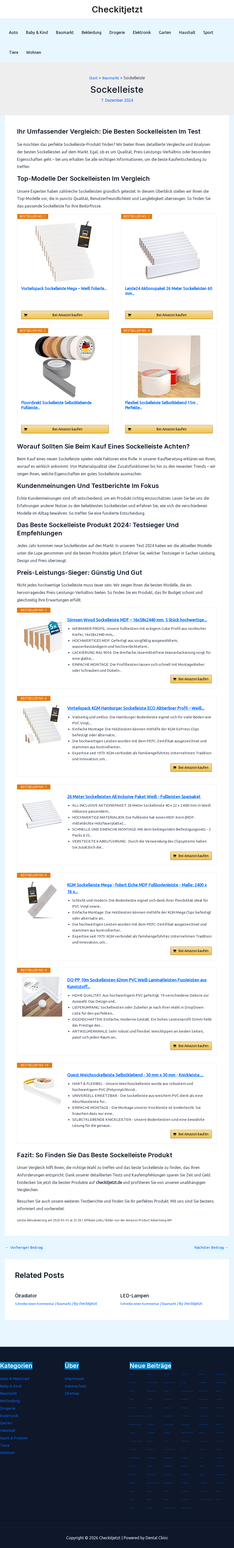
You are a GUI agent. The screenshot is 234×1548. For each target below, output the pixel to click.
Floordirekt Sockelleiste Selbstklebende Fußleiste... (56, 405)
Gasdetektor (132, 1499)
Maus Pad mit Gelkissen (151, 1474)
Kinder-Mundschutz (150, 1424)
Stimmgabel (218, 1391)
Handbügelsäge (202, 1374)
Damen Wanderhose (186, 1482)
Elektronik (142, 32)
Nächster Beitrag (211, 1274)
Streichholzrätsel (133, 1407)
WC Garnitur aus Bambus (204, 1399)
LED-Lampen (135, 1323)
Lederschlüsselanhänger (168, 1457)
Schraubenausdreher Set (151, 1391)
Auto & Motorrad (15, 1378)
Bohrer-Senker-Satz (133, 1466)
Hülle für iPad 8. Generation (169, 1449)
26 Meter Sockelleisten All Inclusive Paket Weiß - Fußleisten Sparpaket (137, 815)
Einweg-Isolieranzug (185, 1424)
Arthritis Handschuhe (220, 1482)
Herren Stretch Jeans (220, 1441)
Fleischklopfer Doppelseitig (152, 1382)
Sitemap (72, 1393)
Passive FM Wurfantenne (221, 1466)
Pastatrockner (132, 1374)
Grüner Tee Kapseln (202, 1482)
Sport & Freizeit (14, 1438)
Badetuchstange (185, 1407)
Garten (165, 32)
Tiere (13, 52)
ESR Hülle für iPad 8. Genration (153, 1482)
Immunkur (201, 1457)
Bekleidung (91, 32)
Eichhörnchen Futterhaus (169, 1424)
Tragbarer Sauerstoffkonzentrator (136, 1424)
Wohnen (33, 52)
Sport (208, 32)
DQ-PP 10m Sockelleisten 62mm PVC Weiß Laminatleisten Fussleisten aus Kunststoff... (137, 1006)
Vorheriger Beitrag (24, 1274)
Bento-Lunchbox (133, 1382)
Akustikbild (166, 1491)
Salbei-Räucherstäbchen (203, 1416)
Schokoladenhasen (168, 1399)
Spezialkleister (132, 1508)
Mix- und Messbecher (186, 1474)
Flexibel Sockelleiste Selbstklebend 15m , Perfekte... (161, 405)
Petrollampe (218, 1499)
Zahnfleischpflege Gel (186, 1499)
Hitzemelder (218, 1491)
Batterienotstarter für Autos (221, 1474)
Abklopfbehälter (185, 1399)
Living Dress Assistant (151, 1432)
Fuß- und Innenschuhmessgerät (170, 1508)
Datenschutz (76, 1386)
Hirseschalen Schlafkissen (220, 1432)
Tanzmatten (132, 1399)
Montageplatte (133, 1432)
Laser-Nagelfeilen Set (151, 1449)
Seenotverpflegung (168, 1474)
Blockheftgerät (167, 1407)
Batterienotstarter (150, 1441)
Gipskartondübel (202, 1449)
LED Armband (132, 1491)
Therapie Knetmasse (150, 1416)
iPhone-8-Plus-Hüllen (203, 1491)
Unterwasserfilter (185, 1457)
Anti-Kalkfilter (166, 1499)
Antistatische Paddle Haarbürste (222, 1382)
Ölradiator (27, 1323)
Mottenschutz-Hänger (186, 1416)
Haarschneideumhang (186, 1441)
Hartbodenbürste (133, 1474)
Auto (13, 32)
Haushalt (187, 32)
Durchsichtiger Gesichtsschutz (204, 1424)
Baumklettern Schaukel (151, 1457)
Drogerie (117, 32)
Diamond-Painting (185, 1491)
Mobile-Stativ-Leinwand (221, 1407)
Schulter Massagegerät (203, 1382)
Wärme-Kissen (166, 1441)
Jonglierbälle (184, 1374)
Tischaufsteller (218, 1424)
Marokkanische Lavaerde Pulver (205, 1407)
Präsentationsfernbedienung (221, 1374)
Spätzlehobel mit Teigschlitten (187, 1432)
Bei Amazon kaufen (67, 315)
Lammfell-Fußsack (219, 1457)
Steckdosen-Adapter (133, 1449)
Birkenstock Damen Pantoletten (136, 1441)
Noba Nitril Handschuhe (203, 1391)
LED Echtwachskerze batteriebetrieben (206, 1499)
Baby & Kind (37, 32)
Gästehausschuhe (167, 1432)
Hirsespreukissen (202, 1432)
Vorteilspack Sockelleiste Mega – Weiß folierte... (63, 288)
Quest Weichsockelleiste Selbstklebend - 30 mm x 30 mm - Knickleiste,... (138, 1100)
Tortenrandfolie (202, 1466)
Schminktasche (201, 1474)
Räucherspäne (149, 1499)
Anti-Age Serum (150, 1491)
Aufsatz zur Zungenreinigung (187, 1508)
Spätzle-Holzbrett (150, 1466)
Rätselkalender (167, 1391)
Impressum (75, 1378)
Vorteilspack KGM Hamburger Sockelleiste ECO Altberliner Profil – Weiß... (133, 721)
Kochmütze (149, 1374)
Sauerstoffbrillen (150, 1399)
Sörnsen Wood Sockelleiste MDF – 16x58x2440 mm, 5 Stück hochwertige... (126, 624)
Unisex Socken (184, 1466)
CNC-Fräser (184, 1449)
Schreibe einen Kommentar (36, 1330)
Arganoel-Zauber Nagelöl (169, 1416)
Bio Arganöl (184, 1382)
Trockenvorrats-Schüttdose (204, 1441)
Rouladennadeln (219, 1399)
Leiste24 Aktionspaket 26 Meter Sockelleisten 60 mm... (168, 291)
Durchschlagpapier (150, 1407)
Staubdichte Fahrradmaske (135, 1457)
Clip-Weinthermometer (168, 1466)
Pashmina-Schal (167, 1374)
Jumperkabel (218, 1449)
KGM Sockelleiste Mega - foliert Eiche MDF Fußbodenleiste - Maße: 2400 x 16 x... (139, 909)
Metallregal (132, 1391)
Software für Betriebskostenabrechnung (137, 1416)
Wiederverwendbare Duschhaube (188, 1391)
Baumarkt (65, 32)
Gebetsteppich (219, 1416)
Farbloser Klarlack (150, 1508)
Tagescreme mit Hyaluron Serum (170, 1382)
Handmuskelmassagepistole (169, 1482)
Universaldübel (132, 1482)
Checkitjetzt (117, 9)
